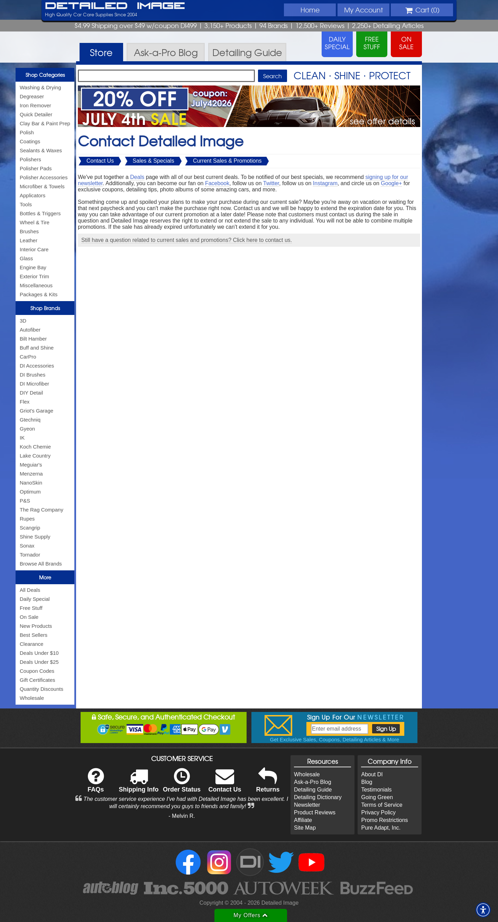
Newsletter (307, 805)
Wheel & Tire (34, 222)
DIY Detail (31, 393)
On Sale (29, 617)
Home (310, 10)
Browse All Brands (41, 564)
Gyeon (27, 429)
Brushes (29, 231)
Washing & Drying (40, 87)
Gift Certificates (37, 680)
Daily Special (35, 599)
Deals (137, 177)
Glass (26, 258)
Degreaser (32, 96)
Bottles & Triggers (40, 213)
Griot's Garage (36, 411)
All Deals (30, 590)
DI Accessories (37, 366)
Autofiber (30, 330)
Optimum (30, 492)
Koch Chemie (35, 447)
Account (363, 10)
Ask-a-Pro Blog (312, 782)
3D (23, 321)
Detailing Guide (313, 790)
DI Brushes (32, 375)
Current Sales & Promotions (227, 161)
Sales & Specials (153, 161)
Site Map (305, 828)
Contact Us (100, 161)
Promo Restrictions (384, 820)
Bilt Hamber (33, 339)
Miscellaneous (36, 285)
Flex (24, 402)
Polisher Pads (36, 168)
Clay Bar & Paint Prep (45, 123)
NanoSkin (31, 483)
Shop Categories (45, 74)
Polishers (30, 159)
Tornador (30, 555)
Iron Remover (35, 105)
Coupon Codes (37, 671)
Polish (27, 132)
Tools (26, 204)
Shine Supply (35, 537)
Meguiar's (31, 465)
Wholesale (32, 698)
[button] (483, 910)
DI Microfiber (34, 384)
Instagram (325, 183)
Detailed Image (115, 6)
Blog (366, 782)
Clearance (31, 644)
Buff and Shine (37, 348)
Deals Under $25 (39, 662)
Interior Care (34, 249)
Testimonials (376, 790)
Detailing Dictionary (318, 797)
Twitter (271, 183)
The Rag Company (41, 510)
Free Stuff (31, 608)
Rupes (27, 519)
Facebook (217, 183)
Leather (28, 240)
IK (22, 438)
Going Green (377, 797)
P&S (25, 501)
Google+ (391, 183)
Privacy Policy (378, 812)
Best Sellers (33, 635)
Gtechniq (30, 420)
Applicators (32, 195)
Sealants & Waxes (41, 150)
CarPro (28, 357)
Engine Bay (33, 267)
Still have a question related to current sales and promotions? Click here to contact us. (186, 240)
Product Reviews (314, 812)
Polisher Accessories (43, 177)
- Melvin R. (181, 816)
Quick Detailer (36, 114)
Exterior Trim (34, 276)
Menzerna (31, 474)
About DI (371, 774)
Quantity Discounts (41, 689)
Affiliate (303, 820)
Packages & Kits (38, 294)
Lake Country (35, 456)
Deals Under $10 (39, 653)
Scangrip (30, 528)
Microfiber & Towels (42, 186)
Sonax (27, 546)
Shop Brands (45, 308)
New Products (36, 626)
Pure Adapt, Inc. (380, 828)
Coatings (30, 141)
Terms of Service (381, 805)
